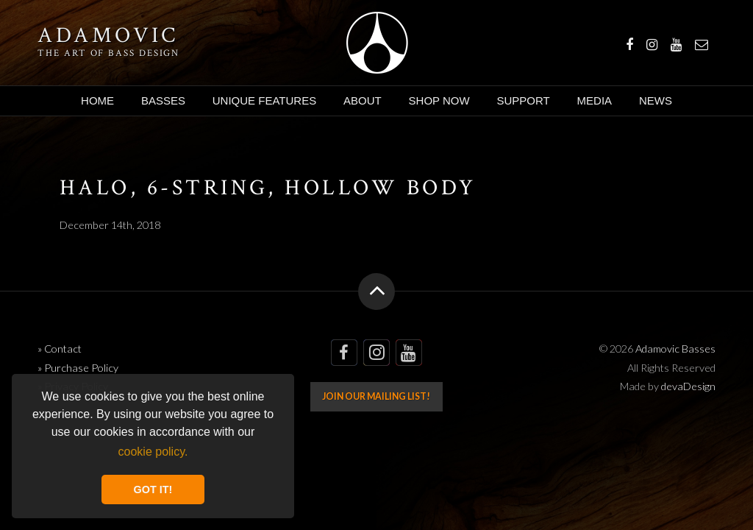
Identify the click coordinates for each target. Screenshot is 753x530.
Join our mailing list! (376, 396)
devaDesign (688, 386)
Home (97, 100)
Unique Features (264, 100)
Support (522, 100)
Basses (163, 100)
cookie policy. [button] (153, 451)
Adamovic (108, 36)
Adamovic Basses (377, 43)
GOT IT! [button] (153, 489)
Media (595, 100)
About (362, 100)
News (655, 100)
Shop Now (439, 100)
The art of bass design (108, 53)
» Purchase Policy (78, 367)
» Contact (60, 348)
